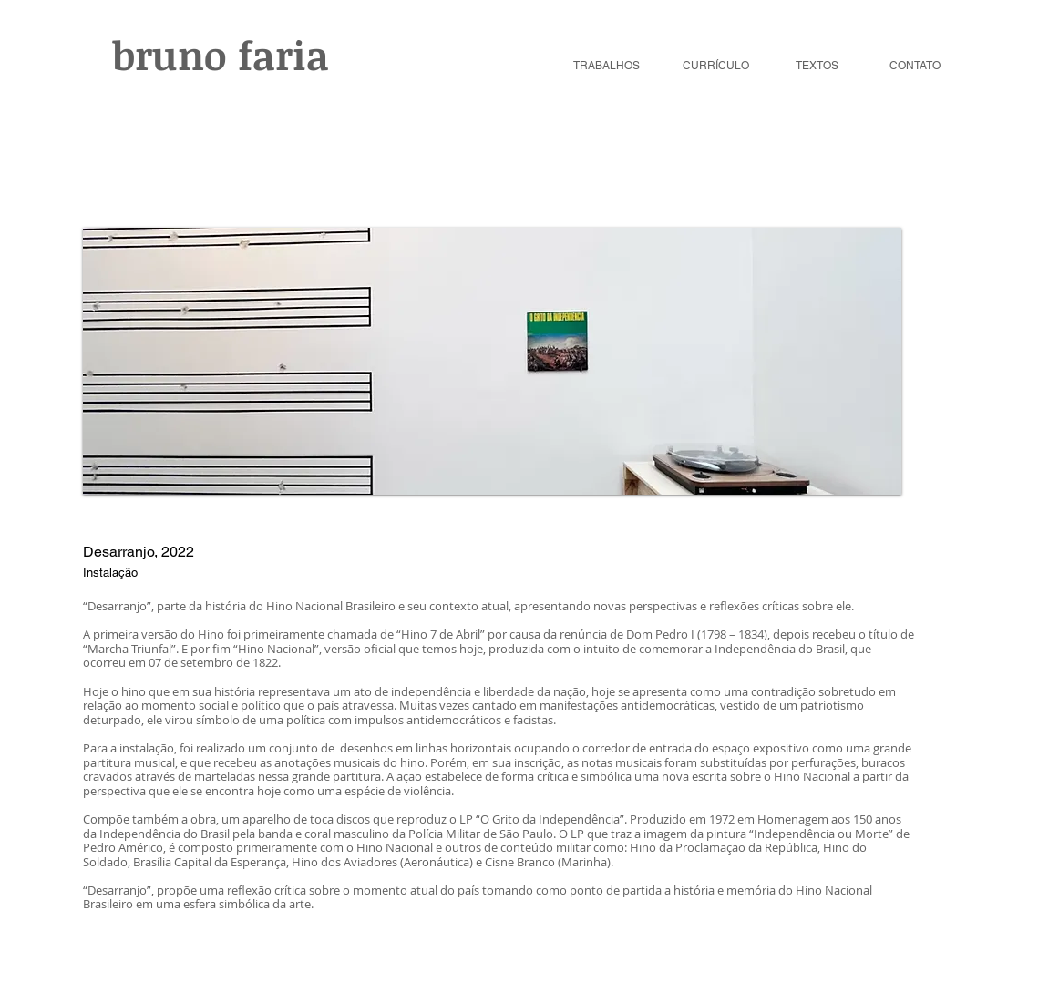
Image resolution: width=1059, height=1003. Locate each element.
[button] (492, 361)
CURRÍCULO (716, 65)
